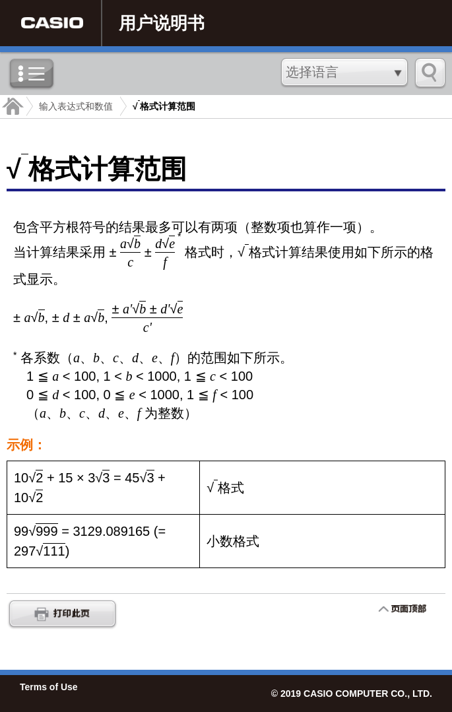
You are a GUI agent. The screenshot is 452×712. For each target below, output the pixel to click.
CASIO (52, 23)
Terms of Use (49, 687)
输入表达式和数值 (76, 106)
